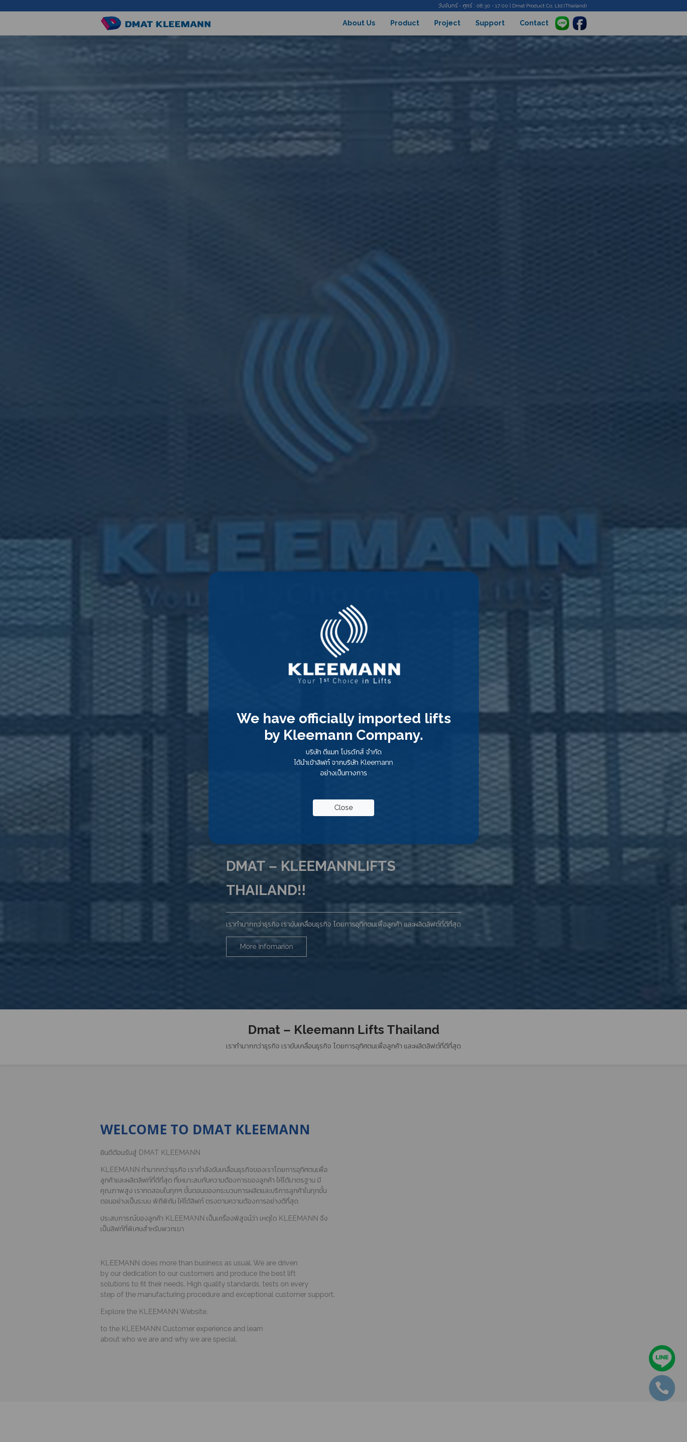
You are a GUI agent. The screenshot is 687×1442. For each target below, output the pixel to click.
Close (343, 807)
